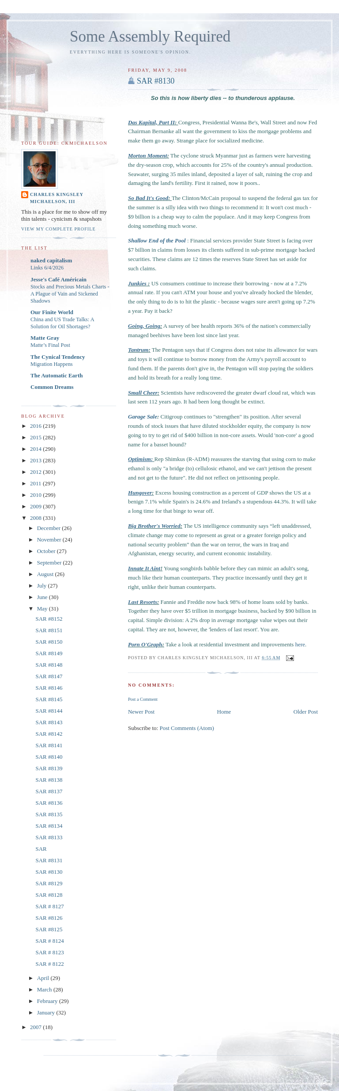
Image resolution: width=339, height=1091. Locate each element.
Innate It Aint (144, 568)
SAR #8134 (48, 825)
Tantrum (138, 349)
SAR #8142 (48, 733)
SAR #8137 (48, 791)
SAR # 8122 (49, 963)
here (300, 644)
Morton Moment (147, 155)
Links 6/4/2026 (47, 268)
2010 (36, 495)
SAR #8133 (48, 837)
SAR (40, 848)
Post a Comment (143, 699)
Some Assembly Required (150, 36)
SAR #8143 (48, 722)
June (43, 597)
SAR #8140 (48, 756)
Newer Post (141, 711)
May (43, 608)
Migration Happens (51, 364)
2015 (36, 437)
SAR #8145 (48, 699)
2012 (36, 472)
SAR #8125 (48, 929)
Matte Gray (44, 337)
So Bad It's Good (148, 198)
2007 (36, 1027)
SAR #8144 (48, 710)
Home (224, 711)
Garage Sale (142, 416)
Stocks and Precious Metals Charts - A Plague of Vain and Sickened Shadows (69, 294)
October (47, 551)
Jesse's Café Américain (58, 279)
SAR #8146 (48, 687)
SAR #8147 (48, 676)
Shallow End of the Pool (157, 240)
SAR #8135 (48, 814)
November (50, 539)
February (48, 1001)
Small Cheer (143, 392)
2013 (36, 460)
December (49, 528)
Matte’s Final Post (50, 345)
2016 (36, 426)
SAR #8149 (48, 653)
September (50, 562)
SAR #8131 (48, 860)
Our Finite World (51, 312)
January (46, 1012)
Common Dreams (52, 387)
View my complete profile (58, 229)
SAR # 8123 (49, 952)
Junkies (137, 283)
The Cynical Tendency (57, 356)
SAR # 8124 (49, 940)
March (45, 989)
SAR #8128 (48, 894)
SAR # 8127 (49, 906)
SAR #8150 (48, 641)
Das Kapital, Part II (151, 122)
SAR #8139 (48, 768)
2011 (36, 483)
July (42, 585)
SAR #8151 (48, 630)
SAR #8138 (48, 779)
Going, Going (144, 326)
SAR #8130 (155, 81)
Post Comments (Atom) (186, 728)
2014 (36, 449)
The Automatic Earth (56, 375)
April (44, 978)
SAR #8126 (48, 917)
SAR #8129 (48, 883)
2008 (36, 518)
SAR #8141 (48, 745)
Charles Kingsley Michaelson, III (56, 198)
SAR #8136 (48, 802)
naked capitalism (51, 260)
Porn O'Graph (145, 644)
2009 (36, 506)
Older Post (306, 711)
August (46, 574)
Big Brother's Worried (154, 525)
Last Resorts (142, 602)
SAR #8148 (48, 664)
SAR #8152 (48, 618)
